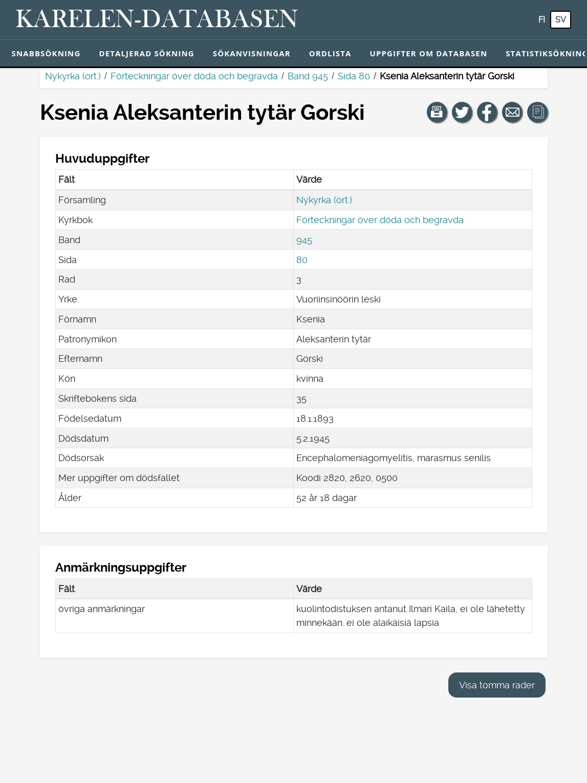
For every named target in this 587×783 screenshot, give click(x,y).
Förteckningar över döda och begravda (194, 76)
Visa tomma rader (497, 685)
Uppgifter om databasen (428, 53)
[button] (437, 112)
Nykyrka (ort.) (73, 76)
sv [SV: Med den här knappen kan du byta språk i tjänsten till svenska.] (560, 20)
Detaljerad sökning (146, 53)
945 (304, 239)
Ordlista (330, 53)
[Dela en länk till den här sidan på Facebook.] (487, 112)
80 (302, 259)
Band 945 (308, 76)
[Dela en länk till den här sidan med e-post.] (512, 112)
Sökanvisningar (252, 53)
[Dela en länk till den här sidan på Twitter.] (462, 112)
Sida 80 (354, 76)
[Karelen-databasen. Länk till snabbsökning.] (157, 20)
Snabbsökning (46, 53)
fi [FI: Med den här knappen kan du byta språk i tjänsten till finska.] (541, 20)
